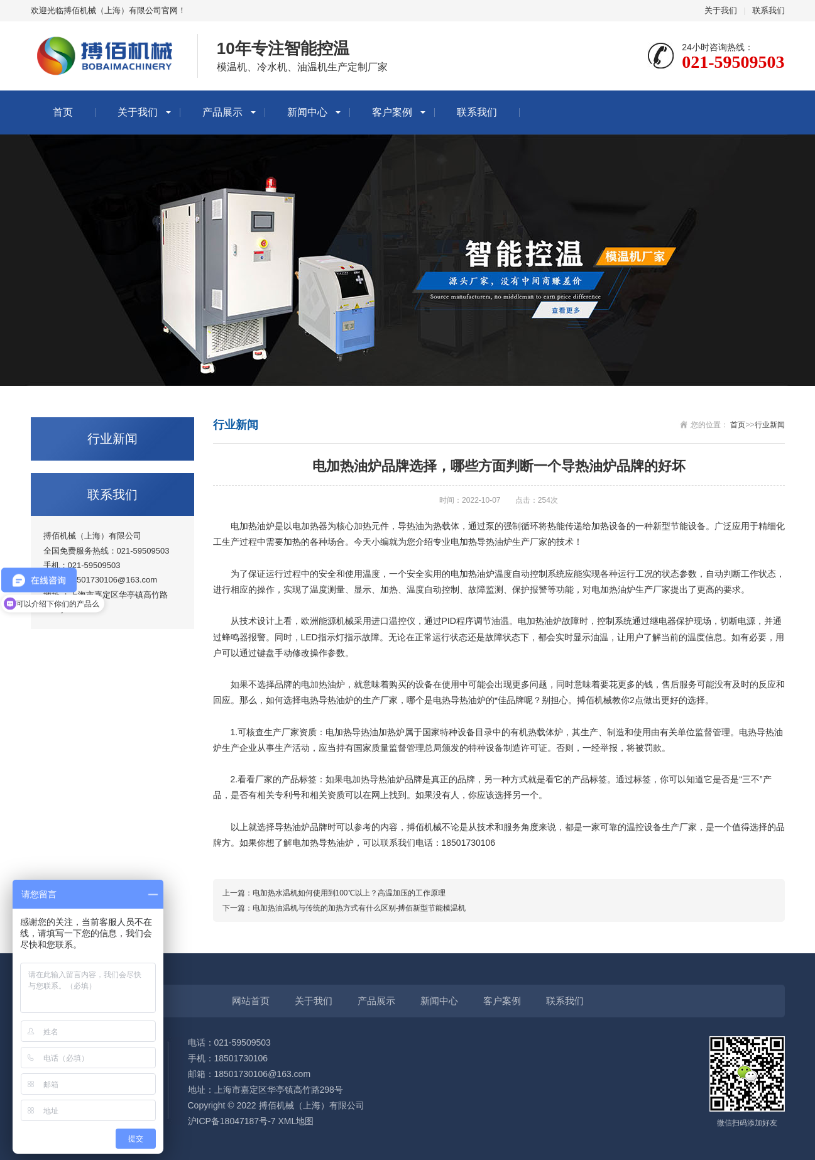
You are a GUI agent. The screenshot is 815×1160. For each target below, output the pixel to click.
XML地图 (296, 1121)
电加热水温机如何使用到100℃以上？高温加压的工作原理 (349, 893)
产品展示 (222, 112)
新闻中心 (307, 112)
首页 (63, 112)
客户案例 (392, 112)
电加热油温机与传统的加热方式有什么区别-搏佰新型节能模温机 (359, 908)
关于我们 (720, 10)
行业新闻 (770, 424)
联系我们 (768, 10)
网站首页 (251, 1000)
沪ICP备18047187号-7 (232, 1121)
